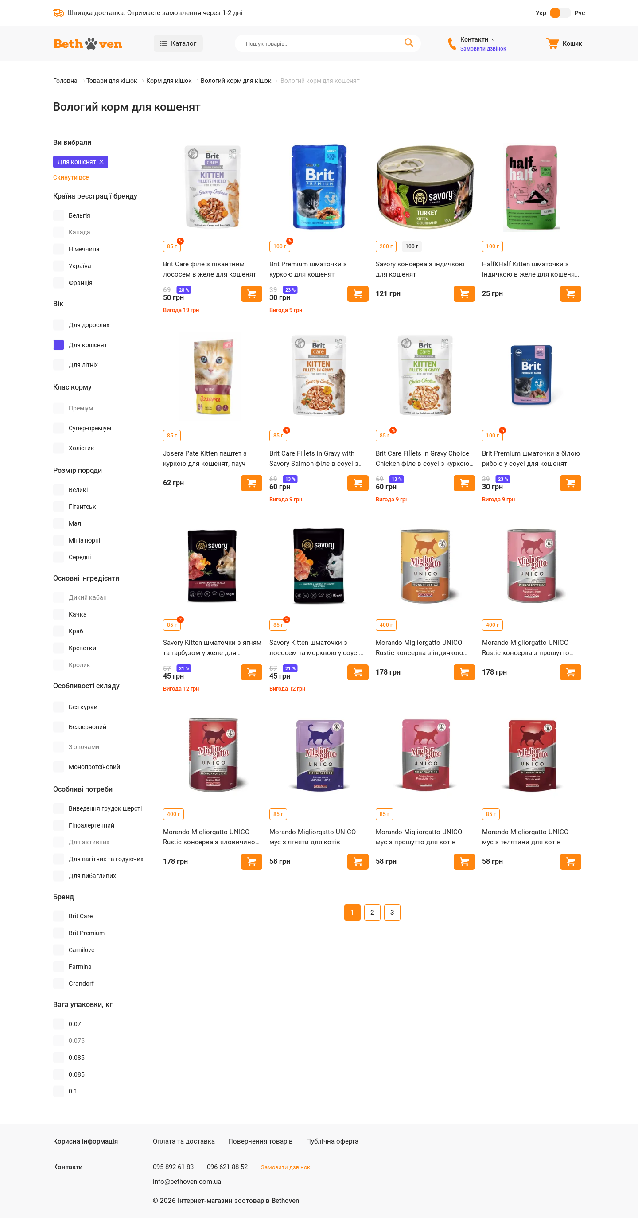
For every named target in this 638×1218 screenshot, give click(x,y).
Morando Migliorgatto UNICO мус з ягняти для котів (312, 837)
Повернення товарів (260, 1141)
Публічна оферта (332, 1141)
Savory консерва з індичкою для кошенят (420, 269)
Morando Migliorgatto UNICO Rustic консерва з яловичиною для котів (212, 837)
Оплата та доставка (184, 1141)
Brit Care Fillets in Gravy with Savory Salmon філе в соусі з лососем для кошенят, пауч (313, 458)
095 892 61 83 (173, 1167)
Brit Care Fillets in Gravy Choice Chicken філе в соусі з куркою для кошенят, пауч (422, 458)
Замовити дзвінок (483, 49)
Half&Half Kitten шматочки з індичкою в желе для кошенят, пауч (530, 269)
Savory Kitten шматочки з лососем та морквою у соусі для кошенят (314, 648)
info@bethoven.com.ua (187, 1182)
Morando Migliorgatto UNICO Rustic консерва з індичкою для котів (419, 648)
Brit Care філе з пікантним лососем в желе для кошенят (209, 269)
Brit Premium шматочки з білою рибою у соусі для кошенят (531, 458)
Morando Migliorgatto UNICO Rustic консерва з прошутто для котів (525, 648)
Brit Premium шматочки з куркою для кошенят (308, 269)
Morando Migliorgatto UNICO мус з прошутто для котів (419, 837)
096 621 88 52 (227, 1167)
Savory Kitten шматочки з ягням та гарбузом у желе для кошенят (212, 648)
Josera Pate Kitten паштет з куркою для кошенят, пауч (205, 458)
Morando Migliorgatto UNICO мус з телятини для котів (525, 837)
